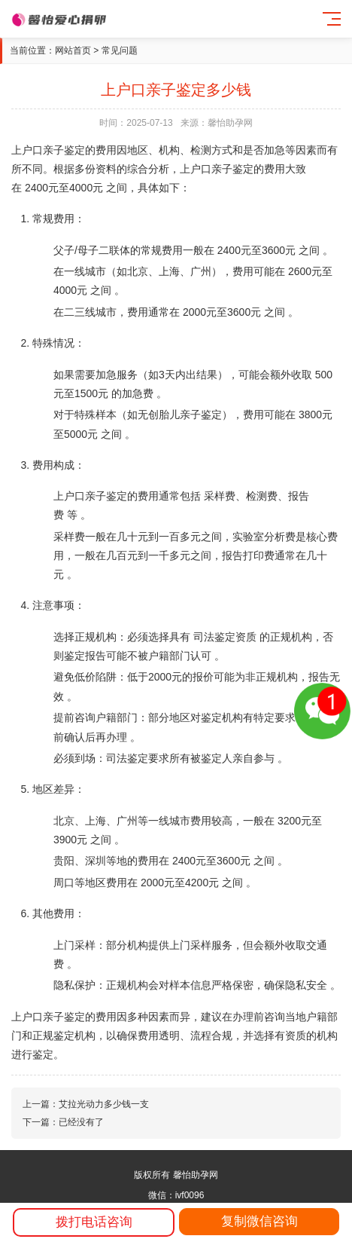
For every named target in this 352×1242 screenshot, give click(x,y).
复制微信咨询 (259, 1221)
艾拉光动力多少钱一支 (104, 1104)
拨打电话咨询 (94, 1222)
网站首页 (73, 50)
